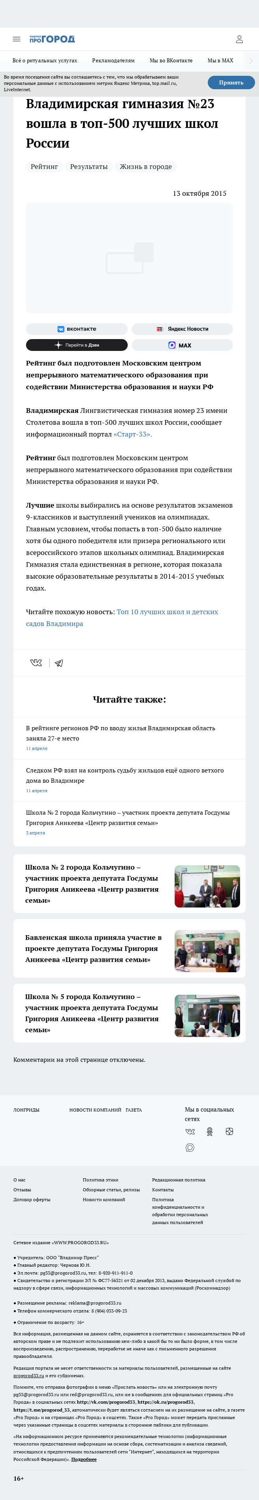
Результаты (89, 166)
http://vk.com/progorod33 (106, 1402)
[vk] (37, 662)
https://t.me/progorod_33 (41, 1410)
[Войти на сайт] (239, 39)
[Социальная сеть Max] (182, 345)
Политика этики (100, 1180)
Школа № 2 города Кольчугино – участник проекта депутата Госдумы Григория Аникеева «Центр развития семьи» (129, 823)
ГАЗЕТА (134, 1110)
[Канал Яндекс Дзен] (77, 345)
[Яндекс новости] (182, 329)
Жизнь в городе (146, 166)
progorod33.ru (28, 1375)
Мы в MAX (220, 60)
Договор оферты (31, 1199)
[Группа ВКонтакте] (77, 329)
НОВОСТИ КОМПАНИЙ (95, 1110)
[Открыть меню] (16, 39)
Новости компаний (104, 1199)
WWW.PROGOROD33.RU (80, 1242)
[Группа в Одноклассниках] (210, 1132)
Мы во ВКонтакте (171, 60)
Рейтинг (44, 166)
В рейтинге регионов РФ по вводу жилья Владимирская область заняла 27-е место (129, 739)
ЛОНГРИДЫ (26, 1110)
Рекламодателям (113, 60)
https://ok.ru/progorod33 (166, 1402)
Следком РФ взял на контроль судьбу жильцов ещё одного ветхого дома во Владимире (129, 781)
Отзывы (22, 1189)
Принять (231, 82)
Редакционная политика (178, 1180)
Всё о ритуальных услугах (45, 60)
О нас (19, 1180)
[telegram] (61, 662)
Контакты (163, 1189)
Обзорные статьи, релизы (111, 1189)
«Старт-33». (133, 434)
